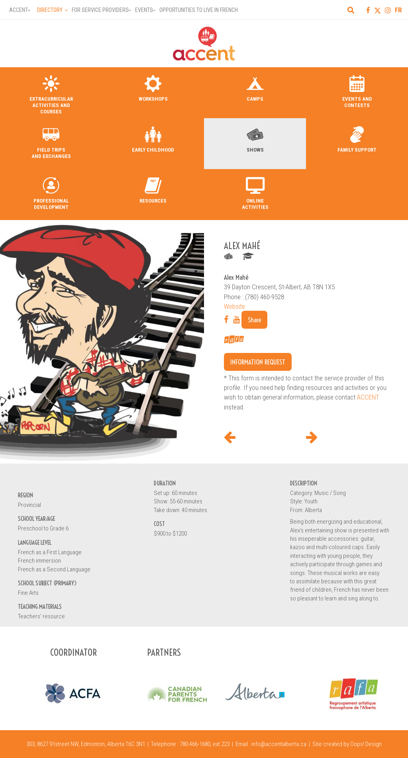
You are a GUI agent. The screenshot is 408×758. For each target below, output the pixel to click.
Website (234, 306)
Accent (18, 10)
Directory (50, 10)
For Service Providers (100, 10)
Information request (257, 362)
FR (398, 10)
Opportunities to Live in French (198, 10)
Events (144, 10)
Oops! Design (366, 744)
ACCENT (368, 397)
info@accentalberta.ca (278, 744)
